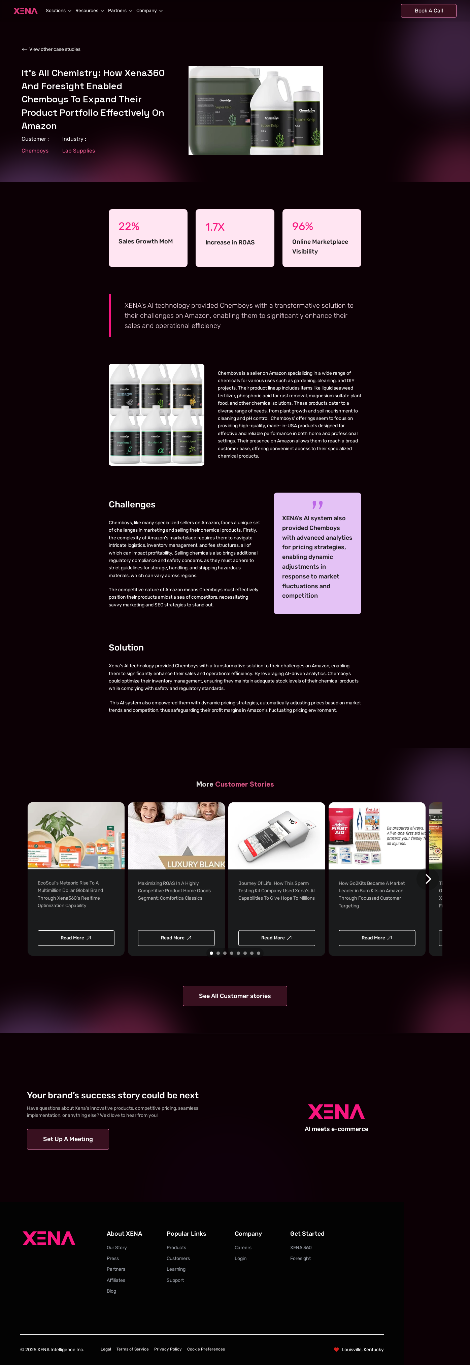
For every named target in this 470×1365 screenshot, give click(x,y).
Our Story (117, 1248)
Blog (111, 1291)
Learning (176, 1269)
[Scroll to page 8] (259, 953)
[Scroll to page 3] (225, 953)
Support (175, 1280)
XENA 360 (301, 1248)
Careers (243, 1248)
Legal (106, 1349)
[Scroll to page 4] (231, 953)
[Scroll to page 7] (251, 953)
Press (113, 1258)
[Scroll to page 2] (218, 953)
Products (176, 1248)
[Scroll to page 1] (210, 953)
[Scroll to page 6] (245, 953)
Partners (116, 1269)
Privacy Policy (168, 1349)
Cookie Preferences (206, 1349)
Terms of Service (132, 1349)
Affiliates (116, 1280)
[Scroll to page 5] (238, 953)
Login (240, 1258)
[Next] (427, 879)
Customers (178, 1258)
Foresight (300, 1258)
